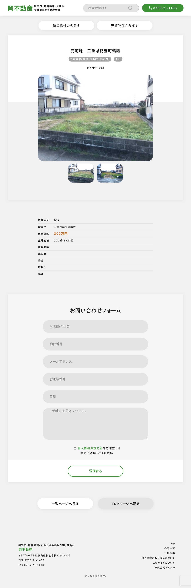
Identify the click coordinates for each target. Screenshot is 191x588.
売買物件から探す (124, 25)
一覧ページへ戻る (65, 503)
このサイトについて (164, 562)
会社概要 (169, 553)
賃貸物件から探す (66, 25)
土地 (118, 59)
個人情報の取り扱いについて (158, 557)
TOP (172, 543)
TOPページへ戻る (126, 503)
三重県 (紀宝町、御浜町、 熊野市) (90, 59)
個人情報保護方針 (90, 448)
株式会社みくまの (165, 567)
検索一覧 (169, 548)
